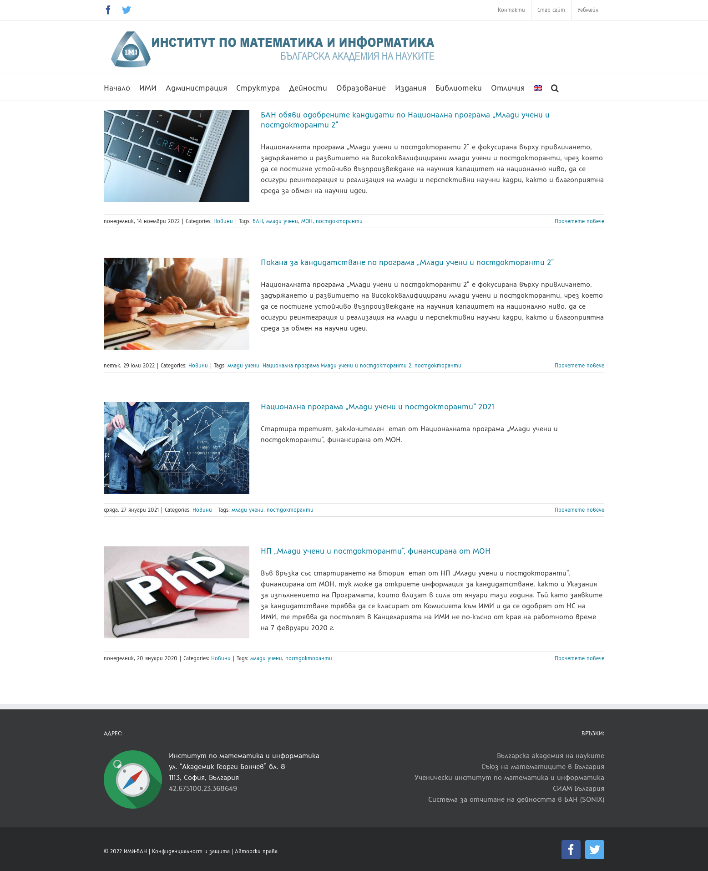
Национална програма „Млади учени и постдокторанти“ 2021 (377, 407)
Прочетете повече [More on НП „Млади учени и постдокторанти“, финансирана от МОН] (579, 658)
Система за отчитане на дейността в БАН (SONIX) (516, 799)
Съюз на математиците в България (542, 766)
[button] (555, 87)
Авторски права (256, 851)
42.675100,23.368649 (203, 788)
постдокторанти (339, 221)
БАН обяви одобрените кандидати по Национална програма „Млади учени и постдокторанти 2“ (405, 120)
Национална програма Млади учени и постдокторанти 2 (337, 365)
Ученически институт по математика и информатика (509, 777)
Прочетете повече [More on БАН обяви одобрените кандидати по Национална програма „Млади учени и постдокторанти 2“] (579, 221)
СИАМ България (578, 788)
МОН (307, 221)
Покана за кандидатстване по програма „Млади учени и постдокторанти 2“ (407, 262)
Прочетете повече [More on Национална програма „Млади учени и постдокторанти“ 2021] (579, 510)
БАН (258, 221)
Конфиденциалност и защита (191, 851)
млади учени (282, 221)
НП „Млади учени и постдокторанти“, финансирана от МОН (376, 551)
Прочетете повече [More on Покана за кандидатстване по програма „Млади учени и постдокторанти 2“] (579, 365)
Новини (223, 221)
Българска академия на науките (550, 755)
